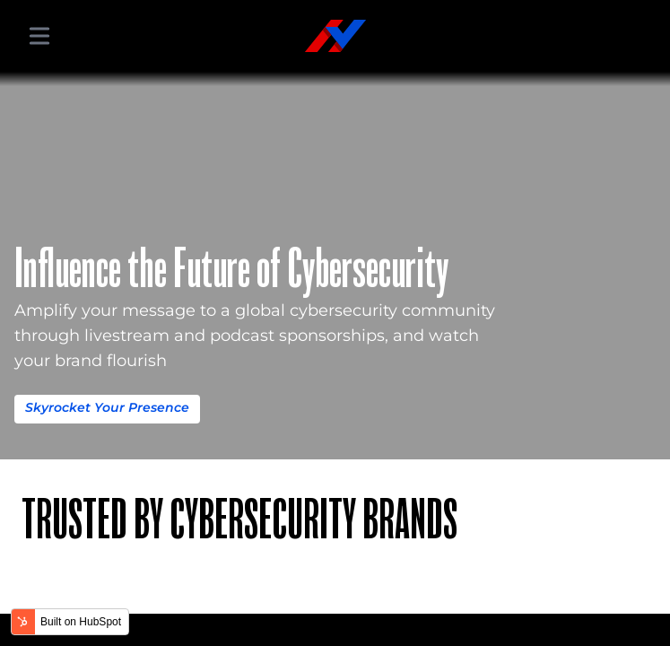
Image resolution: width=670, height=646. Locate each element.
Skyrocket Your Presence (107, 407)
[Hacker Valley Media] (335, 36)
